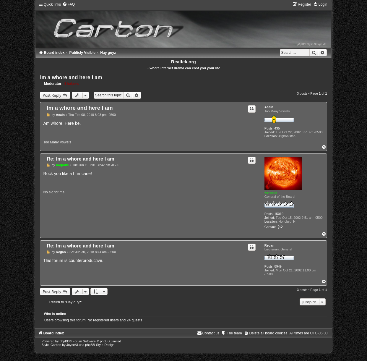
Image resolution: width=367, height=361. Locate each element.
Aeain (268, 107)
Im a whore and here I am (71, 77)
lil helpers (71, 84)
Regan (269, 245)
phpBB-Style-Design (99, 345)
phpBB (64, 341)
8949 (277, 266)
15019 (278, 214)
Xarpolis (270, 193)
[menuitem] (68, 4)
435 (277, 128)
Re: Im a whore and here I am (80, 158)
